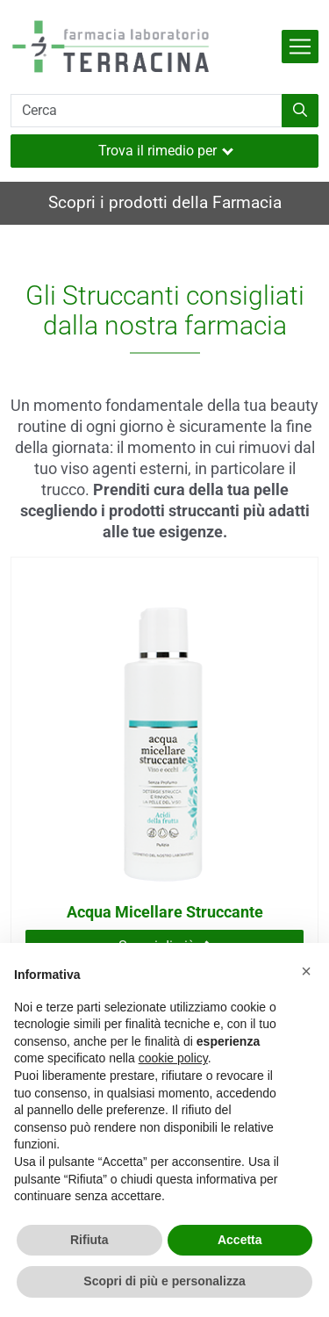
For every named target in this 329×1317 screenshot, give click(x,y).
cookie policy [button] (173, 1058)
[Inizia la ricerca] (300, 110)
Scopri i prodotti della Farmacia (165, 202)
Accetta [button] (240, 1240)
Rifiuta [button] (89, 1240)
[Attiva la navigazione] (300, 46)
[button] (306, 971)
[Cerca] (147, 110)
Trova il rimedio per (165, 150)
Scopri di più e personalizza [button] (164, 1281)
